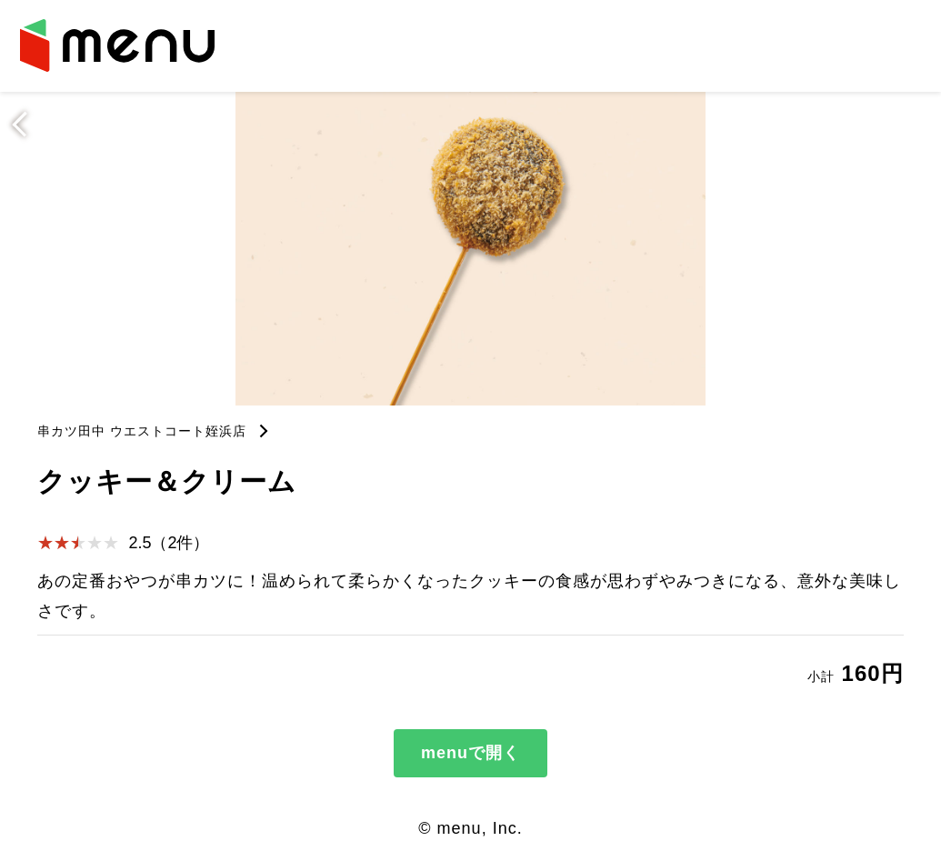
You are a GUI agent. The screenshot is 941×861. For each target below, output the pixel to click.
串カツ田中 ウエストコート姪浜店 (141, 431)
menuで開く (470, 753)
